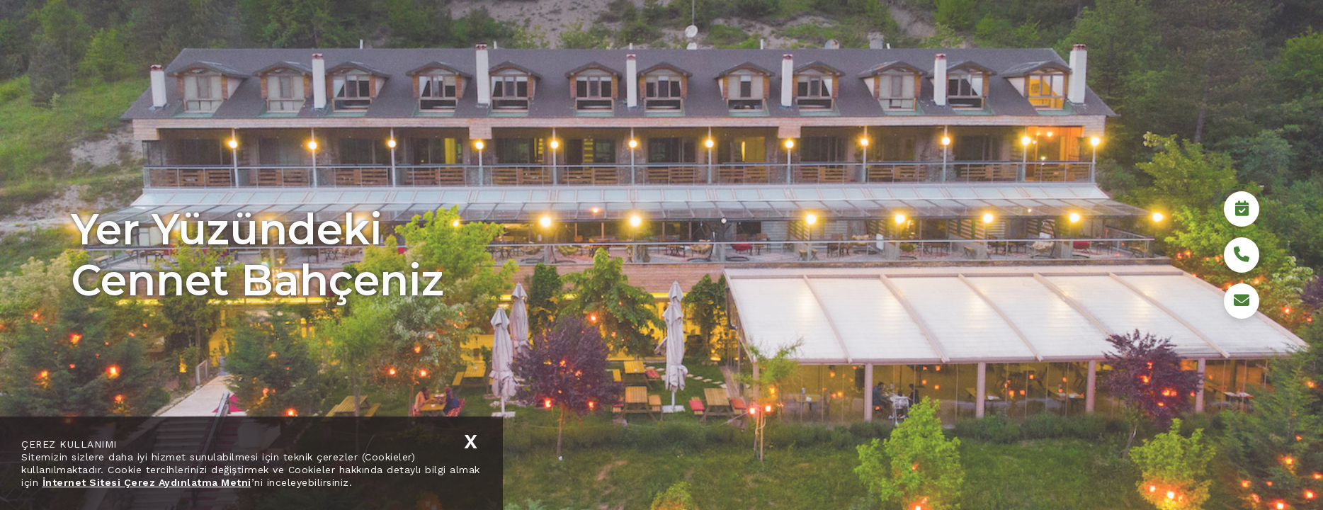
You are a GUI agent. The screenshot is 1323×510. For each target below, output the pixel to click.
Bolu (1064, 46)
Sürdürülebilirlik (987, 46)
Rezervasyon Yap (1178, 471)
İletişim (1177, 46)
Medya (1118, 46)
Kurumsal (843, 46)
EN (290, 46)
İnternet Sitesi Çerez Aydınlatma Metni (146, 482)
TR (253, 46)
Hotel (907, 46)
